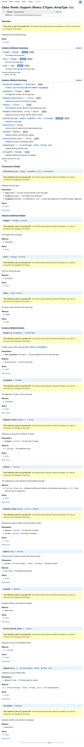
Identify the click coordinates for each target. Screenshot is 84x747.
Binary (24, 1)
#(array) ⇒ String (13, 125)
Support (17, 1)
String (21, 553)
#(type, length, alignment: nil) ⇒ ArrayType (28, 118)
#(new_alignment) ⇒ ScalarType (20, 84)
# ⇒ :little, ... (14, 105)
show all (58, 12)
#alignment (43, 88)
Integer (15, 196)
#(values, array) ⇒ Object (21, 112)
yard (49, 744)
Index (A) (4, 1)
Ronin (11, 1)
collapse (78, 48)
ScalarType (31, 334)
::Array (30, 421)
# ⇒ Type (9, 66)
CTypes (30, 1)
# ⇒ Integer (12, 52)
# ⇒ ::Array (18, 139)
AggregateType (19, 12)
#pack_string (10, 75)
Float (30, 564)
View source (6, 210)
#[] (5, 161)
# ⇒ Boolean (12, 132)
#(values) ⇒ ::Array (19, 98)
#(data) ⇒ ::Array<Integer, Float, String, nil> (27, 145)
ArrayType (49, 172)
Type (18, 72)
